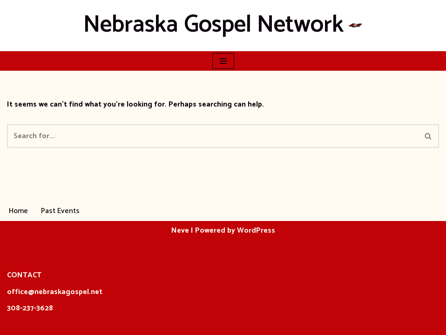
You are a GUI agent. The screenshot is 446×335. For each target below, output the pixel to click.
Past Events (60, 211)
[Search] (212, 136)
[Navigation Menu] (223, 61)
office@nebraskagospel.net (54, 292)
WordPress (256, 230)
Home (18, 211)
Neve (180, 230)
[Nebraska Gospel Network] (223, 26)
